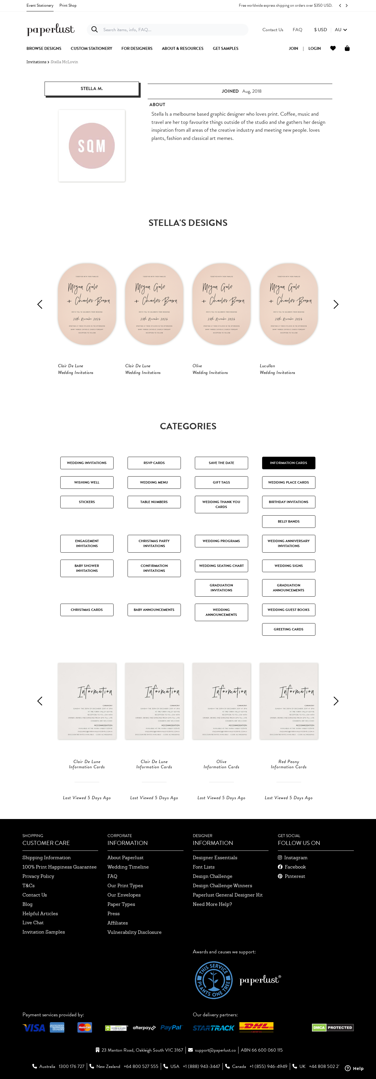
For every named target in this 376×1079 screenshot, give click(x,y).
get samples (226, 49)
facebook (295, 867)
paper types (121, 904)
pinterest (295, 876)
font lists (204, 867)
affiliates (117, 923)
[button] (331, 29)
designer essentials (215, 858)
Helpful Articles (40, 914)
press (113, 914)
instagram (296, 858)
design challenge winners (222, 886)
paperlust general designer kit (228, 895)
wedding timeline (128, 867)
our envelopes (124, 895)
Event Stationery (40, 5)
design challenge (212, 876)
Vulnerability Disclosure (134, 932)
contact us (34, 895)
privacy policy (38, 876)
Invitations (36, 61)
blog (27, 904)
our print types (125, 886)
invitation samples (43, 932)
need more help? (212, 904)
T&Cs (28, 886)
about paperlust (125, 858)
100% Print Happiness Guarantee (59, 867)
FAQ (112, 876)
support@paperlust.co (215, 1050)
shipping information (46, 858)
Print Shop (68, 5)
